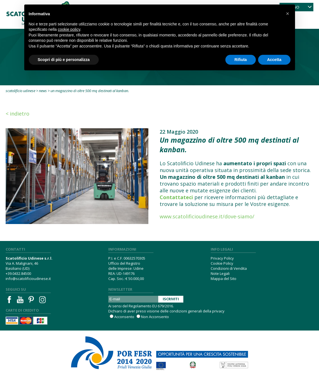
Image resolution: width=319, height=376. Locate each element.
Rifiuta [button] (240, 59)
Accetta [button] (274, 59)
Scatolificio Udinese (20, 90)
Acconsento (124, 316)
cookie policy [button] (69, 29)
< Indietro (17, 113)
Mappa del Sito (223, 278)
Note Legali (220, 273)
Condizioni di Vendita (229, 268)
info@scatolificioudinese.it (28, 278)
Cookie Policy (222, 263)
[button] (287, 13)
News (43, 90)
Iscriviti (171, 298)
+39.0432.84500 (18, 273)
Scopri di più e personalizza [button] (64, 59)
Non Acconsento (155, 316)
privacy (218, 311)
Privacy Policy (222, 258)
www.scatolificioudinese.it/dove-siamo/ (207, 216)
